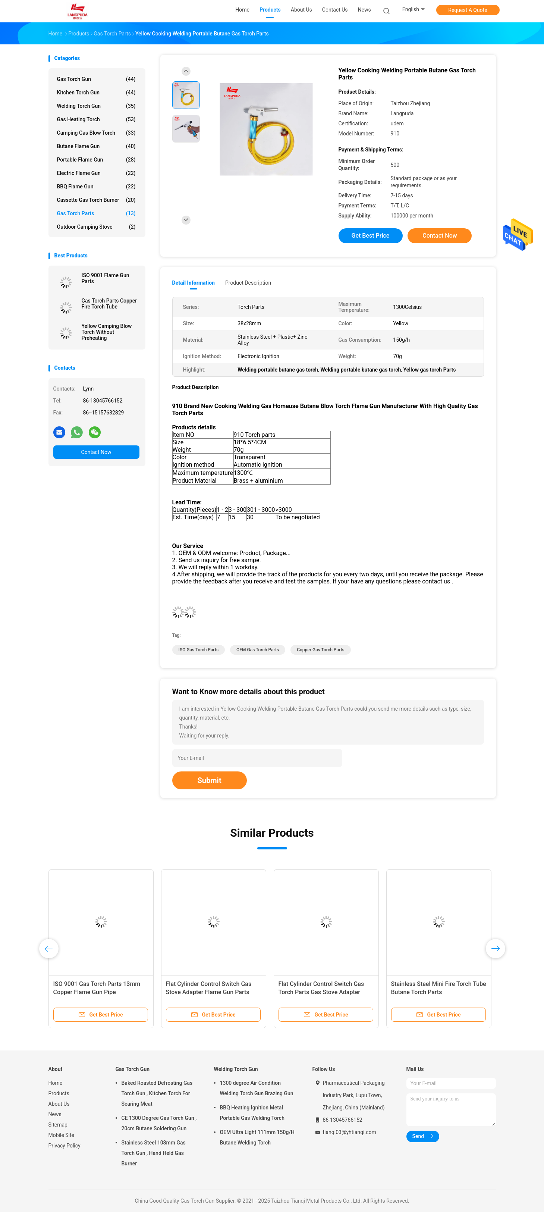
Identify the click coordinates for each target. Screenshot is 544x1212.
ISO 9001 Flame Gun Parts (105, 278)
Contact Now (96, 452)
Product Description (248, 283)
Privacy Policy (64, 1146)
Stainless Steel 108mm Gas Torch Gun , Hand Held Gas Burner (154, 1153)
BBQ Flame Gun (96, 186)
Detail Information (193, 283)
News (55, 1114)
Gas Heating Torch (96, 119)
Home (55, 1083)
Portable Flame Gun (96, 159)
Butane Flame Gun (96, 146)
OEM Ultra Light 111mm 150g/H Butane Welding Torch (257, 1137)
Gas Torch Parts (96, 213)
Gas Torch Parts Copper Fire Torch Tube (109, 304)
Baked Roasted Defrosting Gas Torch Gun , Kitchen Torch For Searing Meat (157, 1093)
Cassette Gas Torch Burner (96, 200)
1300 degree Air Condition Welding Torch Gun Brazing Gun (256, 1088)
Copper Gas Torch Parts (320, 649)
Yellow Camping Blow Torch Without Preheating (107, 332)
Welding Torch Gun (96, 106)
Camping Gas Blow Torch (96, 133)
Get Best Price (371, 235)
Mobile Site (61, 1135)
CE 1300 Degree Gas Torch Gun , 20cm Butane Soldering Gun (159, 1123)
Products (58, 1093)
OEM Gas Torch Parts (257, 649)
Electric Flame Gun (96, 173)
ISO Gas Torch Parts (199, 649)
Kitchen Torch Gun (96, 92)
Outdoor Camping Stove (96, 227)
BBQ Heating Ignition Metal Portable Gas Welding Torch (252, 1113)
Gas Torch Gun (96, 79)
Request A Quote (467, 10)
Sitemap (57, 1125)
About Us (59, 1104)
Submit (209, 780)
